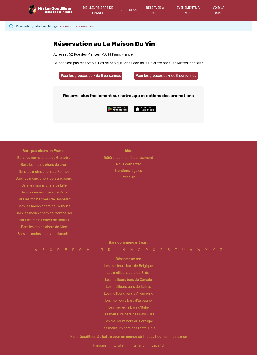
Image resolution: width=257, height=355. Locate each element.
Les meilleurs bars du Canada (128, 280)
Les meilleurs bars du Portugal (128, 321)
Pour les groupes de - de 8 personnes (91, 76)
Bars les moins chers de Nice (44, 227)
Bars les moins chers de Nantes (44, 220)
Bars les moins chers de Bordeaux (44, 199)
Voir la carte (219, 10)
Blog (133, 10)
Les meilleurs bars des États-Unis (128, 328)
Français (99, 345)
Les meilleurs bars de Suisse (128, 287)
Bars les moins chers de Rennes (44, 172)
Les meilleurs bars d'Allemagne (128, 293)
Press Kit (128, 177)
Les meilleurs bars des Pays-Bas (128, 314)
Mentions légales (128, 171)
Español (157, 345)
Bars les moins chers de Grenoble (44, 158)
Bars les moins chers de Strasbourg (44, 178)
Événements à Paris (188, 10)
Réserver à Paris (155, 10)
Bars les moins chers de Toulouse (44, 206)
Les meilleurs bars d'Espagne (128, 300)
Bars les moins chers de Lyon (44, 165)
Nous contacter (128, 164)
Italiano (138, 345)
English (119, 345)
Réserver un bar (128, 259)
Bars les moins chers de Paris (44, 192)
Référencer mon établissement (128, 158)
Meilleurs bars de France (98, 10)
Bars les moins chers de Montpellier (44, 213)
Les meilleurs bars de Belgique (128, 266)
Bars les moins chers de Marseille (43, 234)
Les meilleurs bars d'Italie (128, 307)
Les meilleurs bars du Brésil (129, 273)
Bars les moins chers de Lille (44, 185)
